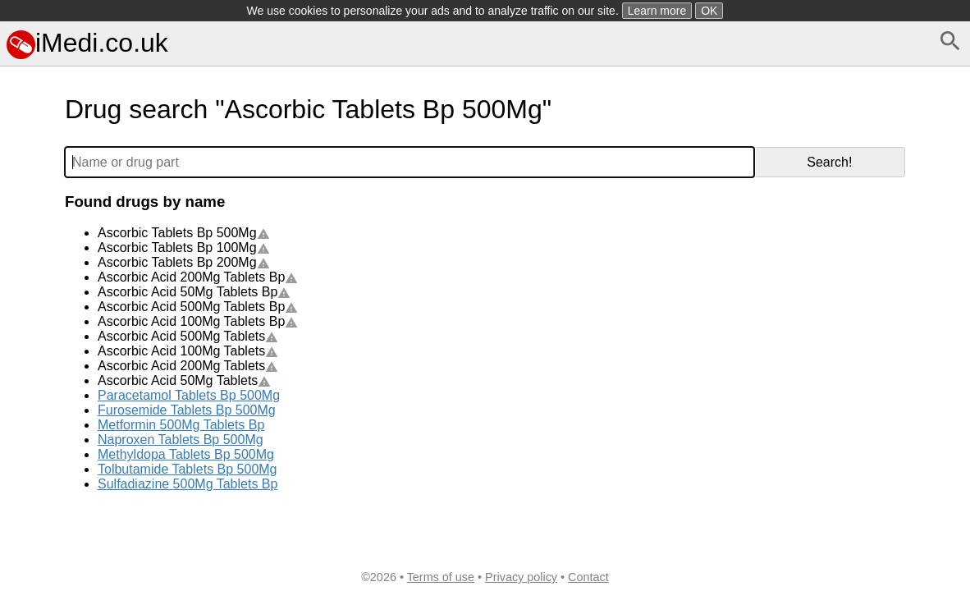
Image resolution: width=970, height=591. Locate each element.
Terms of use (440, 577)
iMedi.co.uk (87, 42)
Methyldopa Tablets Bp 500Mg (186, 454)
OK (709, 10)
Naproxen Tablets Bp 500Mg (180, 440)
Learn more (657, 10)
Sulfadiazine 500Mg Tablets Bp (187, 484)
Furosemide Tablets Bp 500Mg (187, 410)
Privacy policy (521, 577)
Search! (829, 162)
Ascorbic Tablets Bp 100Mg (184, 247)
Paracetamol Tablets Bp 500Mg (189, 395)
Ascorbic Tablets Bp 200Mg (184, 262)
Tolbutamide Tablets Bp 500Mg (187, 469)
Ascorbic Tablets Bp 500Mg (184, 233)
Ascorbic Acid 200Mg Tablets (188, 366)
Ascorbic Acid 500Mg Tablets (188, 336)
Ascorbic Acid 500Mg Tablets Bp (198, 307)
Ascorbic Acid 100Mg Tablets (188, 351)
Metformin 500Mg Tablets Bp (181, 425)
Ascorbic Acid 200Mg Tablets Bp (198, 277)
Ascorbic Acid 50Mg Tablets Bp (194, 292)
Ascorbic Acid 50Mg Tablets (184, 380)
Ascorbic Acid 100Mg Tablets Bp (198, 321)
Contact (588, 577)
